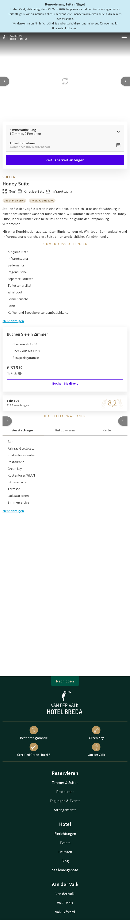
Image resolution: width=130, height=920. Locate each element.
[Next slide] (125, 81)
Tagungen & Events (65, 800)
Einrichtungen (65, 833)
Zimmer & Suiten (65, 782)
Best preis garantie (34, 733)
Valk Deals (65, 902)
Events (65, 842)
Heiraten (65, 851)
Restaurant (65, 791)
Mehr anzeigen (13, 511)
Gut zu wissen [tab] (65, 430)
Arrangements (65, 809)
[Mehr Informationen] (20, 373)
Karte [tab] (107, 430)
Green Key (96, 733)
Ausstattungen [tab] (23, 430)
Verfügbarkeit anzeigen (65, 160)
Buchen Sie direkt (65, 383)
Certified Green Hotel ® (33, 750)
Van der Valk (96, 750)
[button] (7, 421)
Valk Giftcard (65, 911)
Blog (65, 860)
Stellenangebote (65, 869)
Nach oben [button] (65, 681)
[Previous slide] (4, 81)
